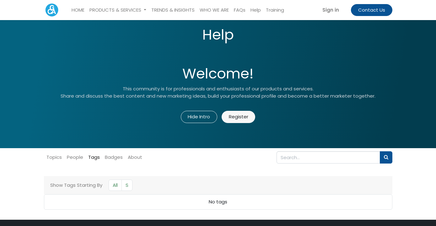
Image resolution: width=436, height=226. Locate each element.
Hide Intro (199, 116)
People (75, 157)
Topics (54, 157)
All (115, 185)
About (135, 157)
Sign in (330, 10)
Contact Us (371, 10)
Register (238, 116)
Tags (94, 157)
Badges (114, 157)
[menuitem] (78, 10)
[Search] (386, 157)
